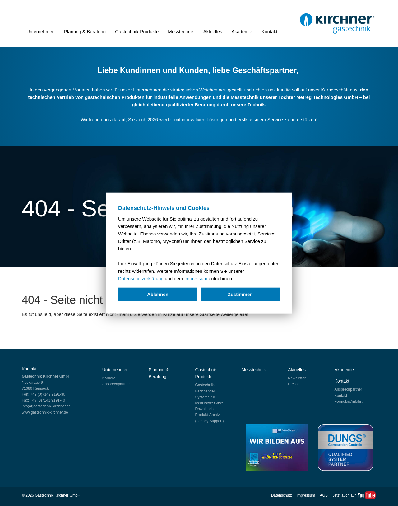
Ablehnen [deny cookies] (157, 294)
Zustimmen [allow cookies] (240, 294)
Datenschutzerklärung (141, 278)
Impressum (195, 278)
